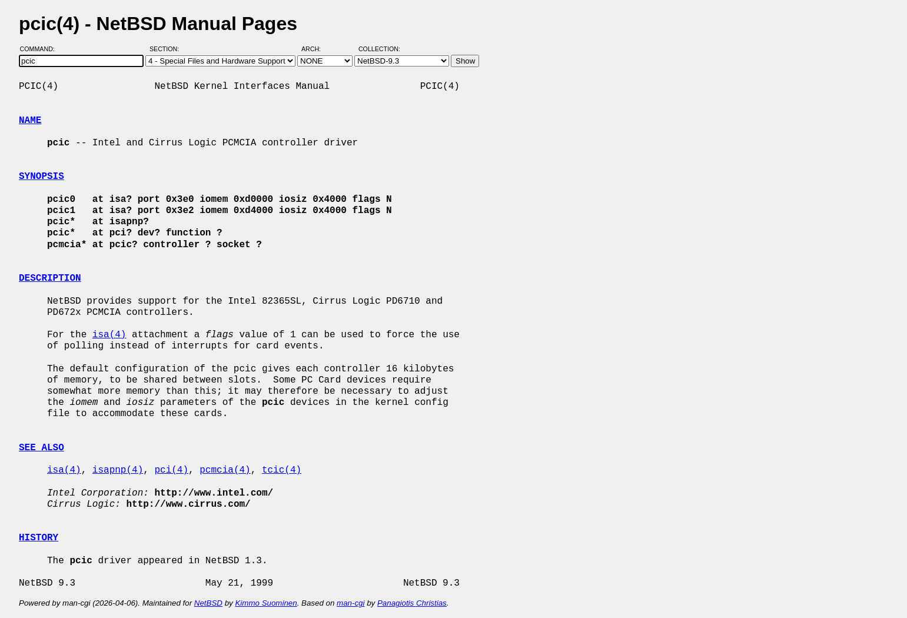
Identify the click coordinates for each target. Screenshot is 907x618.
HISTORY (38, 537)
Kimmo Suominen (266, 603)
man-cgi (350, 603)
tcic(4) (281, 470)
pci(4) (171, 470)
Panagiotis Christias (412, 603)
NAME (30, 120)
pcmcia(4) (225, 470)
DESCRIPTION (50, 278)
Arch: (316, 48)
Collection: (379, 48)
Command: (41, 48)
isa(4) (109, 334)
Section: (166, 48)
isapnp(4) (117, 470)
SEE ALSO (41, 447)
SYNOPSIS (41, 176)
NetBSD (208, 603)
